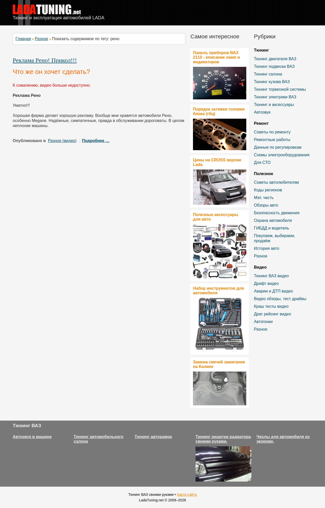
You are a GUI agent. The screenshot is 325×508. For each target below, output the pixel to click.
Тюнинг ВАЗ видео (271, 276)
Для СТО (262, 162)
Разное (41, 39)
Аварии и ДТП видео (273, 291)
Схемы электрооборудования (282, 155)
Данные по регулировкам (277, 147)
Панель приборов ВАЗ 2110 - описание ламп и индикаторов (216, 57)
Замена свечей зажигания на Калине (219, 364)
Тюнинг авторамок (153, 437)
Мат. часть (263, 197)
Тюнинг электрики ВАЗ (275, 97)
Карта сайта (187, 494)
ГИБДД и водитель (271, 228)
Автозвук (262, 112)
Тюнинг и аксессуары (274, 104)
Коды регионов (268, 190)
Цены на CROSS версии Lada (217, 162)
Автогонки (263, 321)
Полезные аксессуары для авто (215, 216)
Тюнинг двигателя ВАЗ (275, 59)
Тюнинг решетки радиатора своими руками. (223, 439)
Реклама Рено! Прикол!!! (45, 60)
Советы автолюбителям (276, 182)
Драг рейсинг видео (272, 314)
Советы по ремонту (272, 132)
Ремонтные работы (272, 139)
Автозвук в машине (32, 437)
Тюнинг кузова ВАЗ (272, 82)
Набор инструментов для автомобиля (218, 290)
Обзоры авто (266, 205)
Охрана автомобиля (273, 220)
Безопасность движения (276, 213)
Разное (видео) (62, 140)
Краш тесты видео (271, 306)
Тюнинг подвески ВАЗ (274, 66)
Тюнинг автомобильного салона (98, 439)
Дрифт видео (266, 283)
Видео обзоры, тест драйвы (280, 299)
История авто (266, 248)
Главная (23, 39)
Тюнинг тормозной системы (280, 89)
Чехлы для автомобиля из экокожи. (283, 439)
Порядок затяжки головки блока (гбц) (219, 111)
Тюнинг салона (268, 74)
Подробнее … (96, 140)
